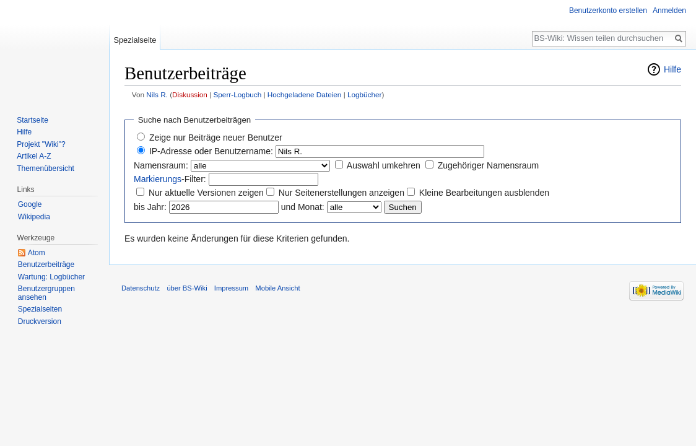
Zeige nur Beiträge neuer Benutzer (215, 137)
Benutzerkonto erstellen (608, 10)
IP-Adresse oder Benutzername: (211, 151)
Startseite (32, 120)
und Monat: (302, 207)
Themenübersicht (45, 168)
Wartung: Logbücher (51, 277)
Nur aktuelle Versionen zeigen (206, 193)
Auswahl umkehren (383, 165)
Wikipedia (34, 216)
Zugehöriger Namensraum (488, 165)
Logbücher (364, 94)
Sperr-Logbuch (237, 94)
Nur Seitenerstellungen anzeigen (341, 193)
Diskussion (189, 94)
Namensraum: (161, 165)
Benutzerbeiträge (46, 264)
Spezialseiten (40, 309)
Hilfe (672, 69)
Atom (36, 252)
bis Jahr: (150, 207)
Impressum (231, 288)
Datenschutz (140, 288)
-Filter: (170, 179)
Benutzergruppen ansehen (46, 293)
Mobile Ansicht (277, 288)
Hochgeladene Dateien (305, 94)
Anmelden (669, 10)
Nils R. (157, 94)
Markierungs (157, 179)
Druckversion (39, 321)
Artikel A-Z (34, 156)
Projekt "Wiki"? (41, 144)
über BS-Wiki (187, 288)
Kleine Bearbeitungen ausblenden (484, 193)
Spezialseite (134, 40)
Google (30, 204)
